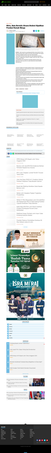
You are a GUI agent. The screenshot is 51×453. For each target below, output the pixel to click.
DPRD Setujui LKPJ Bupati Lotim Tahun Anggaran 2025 (28, 160)
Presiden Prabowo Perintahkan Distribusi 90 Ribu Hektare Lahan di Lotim (29, 221)
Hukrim (10, 324)
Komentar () (42, 30)
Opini (2, 436)
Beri (1, 429)
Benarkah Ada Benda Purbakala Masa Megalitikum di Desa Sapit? (26, 362)
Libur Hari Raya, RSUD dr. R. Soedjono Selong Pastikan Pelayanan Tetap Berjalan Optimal (30, 180)
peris (11, 438)
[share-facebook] (34, 31)
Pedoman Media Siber (42, 442)
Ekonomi (10, 326)
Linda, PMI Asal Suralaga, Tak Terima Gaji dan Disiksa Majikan (18, 386)
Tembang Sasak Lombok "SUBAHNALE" (20, 343)
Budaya (10, 328)
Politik (2, 437)
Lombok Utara (32, 433)
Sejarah (26, 88)
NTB (11, 434)
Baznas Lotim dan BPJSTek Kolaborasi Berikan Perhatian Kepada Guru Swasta (30, 166)
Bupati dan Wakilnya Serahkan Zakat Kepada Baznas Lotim (29, 187)
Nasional (21, 434)
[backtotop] (25, 425)
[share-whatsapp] (38, 31)
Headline (10, 337)
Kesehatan (12, 432)
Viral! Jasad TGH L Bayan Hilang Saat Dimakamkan (22, 349)
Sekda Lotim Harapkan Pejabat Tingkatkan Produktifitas (29, 194)
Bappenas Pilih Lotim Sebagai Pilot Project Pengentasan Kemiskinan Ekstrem (18, 399)
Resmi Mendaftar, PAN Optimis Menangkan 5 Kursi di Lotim (17, 380)
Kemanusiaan (3, 432)
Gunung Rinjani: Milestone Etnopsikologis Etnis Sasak (18, 392)
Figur (10, 335)
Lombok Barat (3, 433)
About (38, 442)
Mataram (2, 434)
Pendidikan (22, 436)
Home (7, 23)
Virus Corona (3, 438)
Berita (17, 88)
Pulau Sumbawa (13, 437)
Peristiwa (31, 436)
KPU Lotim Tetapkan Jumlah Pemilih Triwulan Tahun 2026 (30, 173)
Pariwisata (12, 436)
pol (20, 438)
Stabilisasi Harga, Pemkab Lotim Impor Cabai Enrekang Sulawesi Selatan (30, 214)
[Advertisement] (25, 14)
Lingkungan (32, 432)
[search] (31, 2)
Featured (10, 331)
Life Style (22, 432)
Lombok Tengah (13, 433)
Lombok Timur (21, 88)
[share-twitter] (36, 31)
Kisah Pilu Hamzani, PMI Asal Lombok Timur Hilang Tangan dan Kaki (17, 383)
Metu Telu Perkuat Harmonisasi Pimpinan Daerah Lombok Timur (17, 395)
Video (31, 437)
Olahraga (31, 434)
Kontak (48, 442)
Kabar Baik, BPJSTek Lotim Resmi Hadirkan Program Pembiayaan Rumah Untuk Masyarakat (29, 208)
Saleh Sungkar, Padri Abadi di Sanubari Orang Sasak (23, 368)
